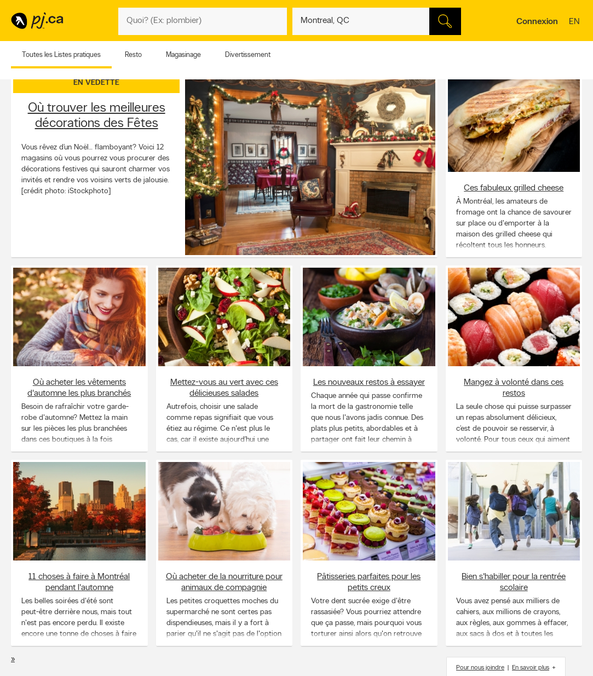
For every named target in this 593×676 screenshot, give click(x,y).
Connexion (537, 22)
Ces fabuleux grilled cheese (513, 188)
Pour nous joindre (480, 668)
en (575, 22)
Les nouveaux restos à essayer (369, 382)
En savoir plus (530, 668)
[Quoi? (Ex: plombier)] (202, 21)
